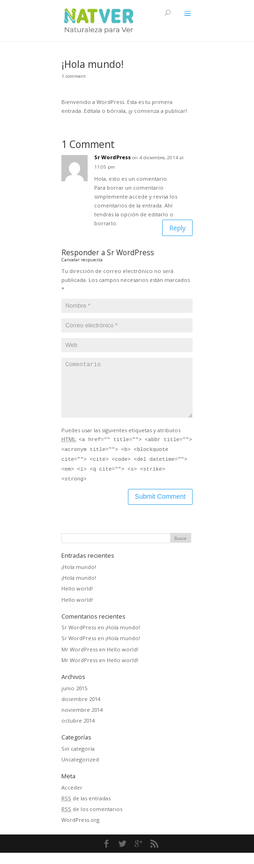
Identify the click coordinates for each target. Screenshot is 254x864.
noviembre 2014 (82, 720)
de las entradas (86, 809)
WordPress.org (80, 830)
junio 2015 (74, 699)
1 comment (73, 76)
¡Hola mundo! (78, 578)
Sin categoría (78, 759)
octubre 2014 (78, 731)
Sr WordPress (112, 157)
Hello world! (77, 599)
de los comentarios (91, 820)
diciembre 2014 (80, 710)
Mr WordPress (79, 660)
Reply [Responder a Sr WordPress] (177, 227)
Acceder (71, 798)
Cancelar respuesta (82, 260)
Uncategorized (80, 770)
